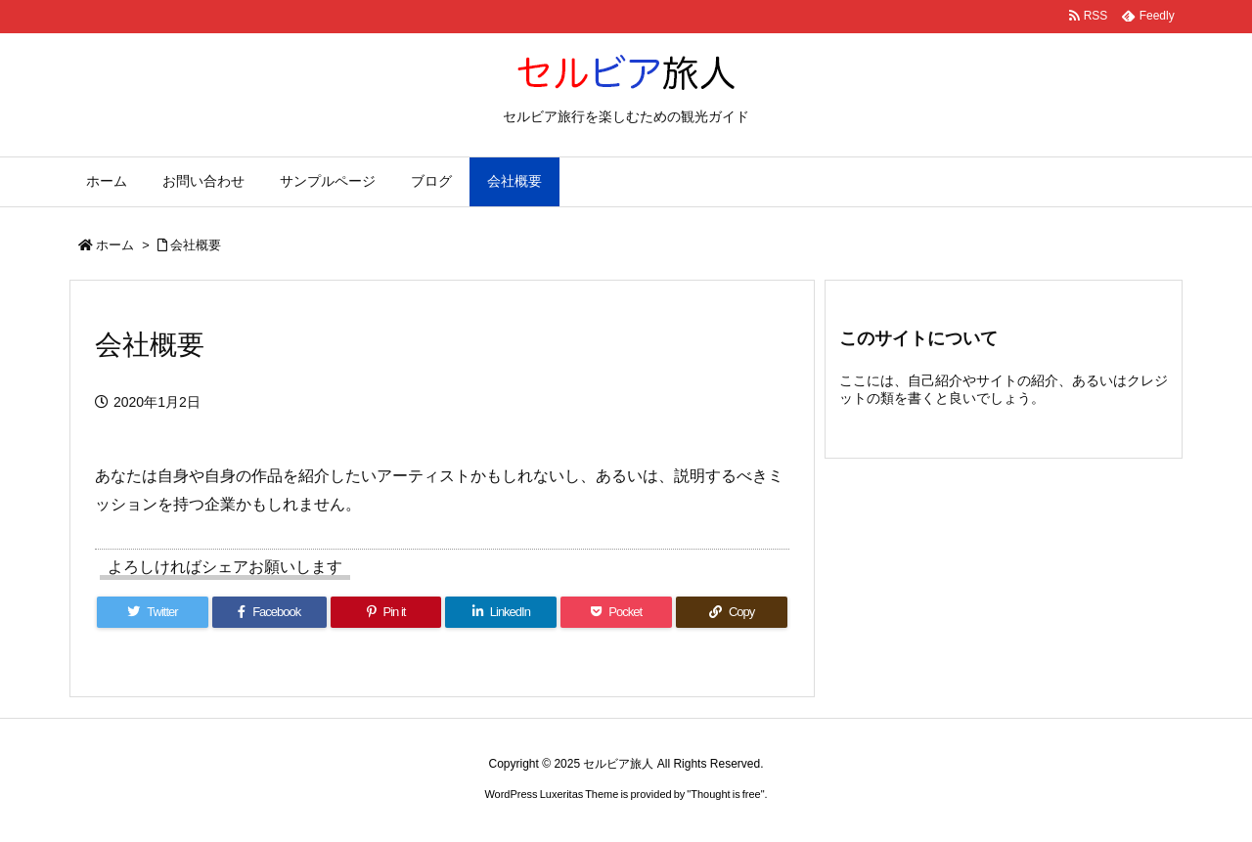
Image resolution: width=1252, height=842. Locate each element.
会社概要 (195, 245)
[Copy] (731, 612)
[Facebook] (269, 612)
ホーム (115, 245)
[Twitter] (152, 612)
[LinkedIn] (501, 612)
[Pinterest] (386, 612)
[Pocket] (616, 612)
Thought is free (725, 794)
